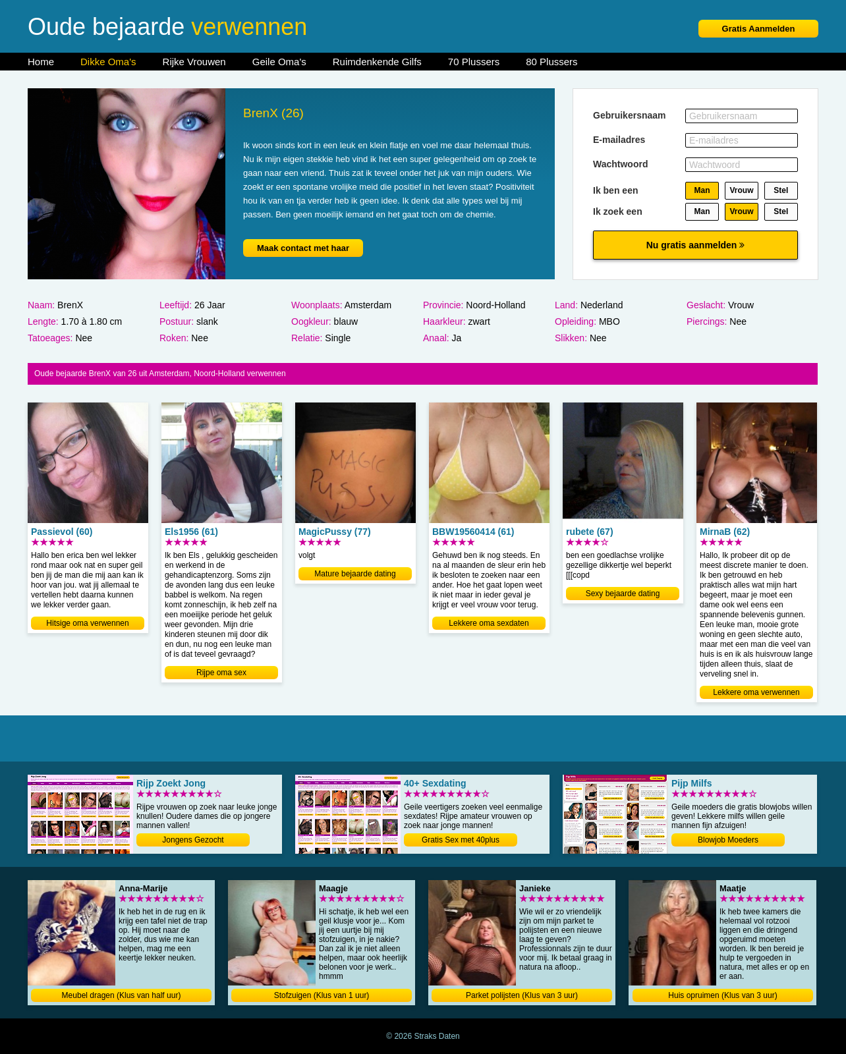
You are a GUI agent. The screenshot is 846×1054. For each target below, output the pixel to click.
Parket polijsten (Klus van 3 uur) (522, 995)
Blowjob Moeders (728, 840)
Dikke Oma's (108, 61)
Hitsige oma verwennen (87, 623)
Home (41, 61)
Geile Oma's (279, 61)
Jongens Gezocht (192, 840)
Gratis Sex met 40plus (460, 840)
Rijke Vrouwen (194, 61)
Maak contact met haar (303, 248)
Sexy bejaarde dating (623, 593)
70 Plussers (473, 61)
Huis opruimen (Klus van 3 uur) (722, 995)
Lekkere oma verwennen (756, 692)
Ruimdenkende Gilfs (377, 61)
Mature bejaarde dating (354, 573)
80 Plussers (551, 61)
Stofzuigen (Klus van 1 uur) (322, 995)
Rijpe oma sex (221, 672)
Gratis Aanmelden (758, 29)
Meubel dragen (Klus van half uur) (121, 995)
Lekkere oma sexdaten (488, 623)
